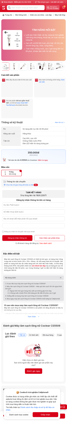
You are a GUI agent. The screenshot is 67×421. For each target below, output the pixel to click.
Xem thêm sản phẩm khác (49, 216)
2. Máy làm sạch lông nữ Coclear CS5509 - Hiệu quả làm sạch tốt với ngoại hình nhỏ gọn (33, 265)
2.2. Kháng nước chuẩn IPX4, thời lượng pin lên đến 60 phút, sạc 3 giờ (32, 271)
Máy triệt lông (60, 15)
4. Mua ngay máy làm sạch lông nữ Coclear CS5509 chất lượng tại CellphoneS (32, 277)
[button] (62, 66)
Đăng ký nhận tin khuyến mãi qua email (19, 209)
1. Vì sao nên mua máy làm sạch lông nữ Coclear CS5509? (25, 261)
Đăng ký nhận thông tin (17, 216)
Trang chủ (8, 15)
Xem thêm (33, 294)
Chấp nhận (45, 415)
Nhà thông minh (21, 15)
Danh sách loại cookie (18, 415)
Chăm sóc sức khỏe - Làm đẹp (41, 15)
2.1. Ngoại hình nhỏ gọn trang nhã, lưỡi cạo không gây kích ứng (29, 269)
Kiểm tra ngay (43, 138)
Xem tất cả (59, 100)
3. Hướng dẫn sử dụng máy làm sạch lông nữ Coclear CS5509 (26, 274)
